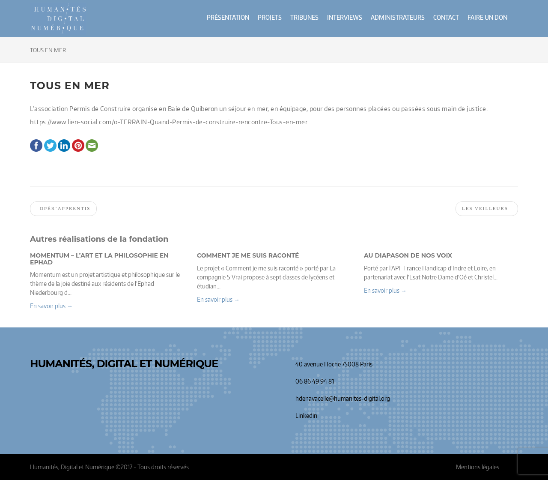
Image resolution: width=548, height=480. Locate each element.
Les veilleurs (485, 208)
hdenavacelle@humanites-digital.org (342, 398)
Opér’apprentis (65, 208)
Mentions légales (477, 467)
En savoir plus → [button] (51, 305)
